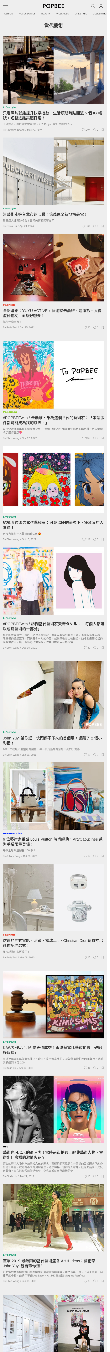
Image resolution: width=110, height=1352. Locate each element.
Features (10, 412)
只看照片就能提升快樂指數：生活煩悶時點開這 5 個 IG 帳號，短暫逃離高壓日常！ (52, 115)
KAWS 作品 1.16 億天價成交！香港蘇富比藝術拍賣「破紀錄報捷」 (52, 1050)
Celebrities (100, 14)
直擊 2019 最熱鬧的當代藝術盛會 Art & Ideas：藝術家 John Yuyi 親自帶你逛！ (49, 1263)
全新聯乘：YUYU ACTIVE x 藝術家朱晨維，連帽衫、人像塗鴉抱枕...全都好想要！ (52, 313)
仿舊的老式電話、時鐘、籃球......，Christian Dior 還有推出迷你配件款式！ (53, 943)
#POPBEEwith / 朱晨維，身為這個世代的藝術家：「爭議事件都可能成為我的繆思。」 (53, 420)
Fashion (8, 14)
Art (5, 1146)
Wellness (62, 14)
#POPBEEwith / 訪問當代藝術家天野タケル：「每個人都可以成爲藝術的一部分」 (53, 626)
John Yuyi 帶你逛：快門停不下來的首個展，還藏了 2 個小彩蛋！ (52, 740)
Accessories (27, 14)
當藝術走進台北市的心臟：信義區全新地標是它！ (45, 214)
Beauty (46, 14)
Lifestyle (81, 14)
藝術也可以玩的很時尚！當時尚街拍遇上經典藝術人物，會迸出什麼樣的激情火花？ (53, 1155)
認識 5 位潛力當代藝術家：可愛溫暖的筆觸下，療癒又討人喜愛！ (53, 525)
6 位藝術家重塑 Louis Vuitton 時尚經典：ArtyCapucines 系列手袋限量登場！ (53, 841)
